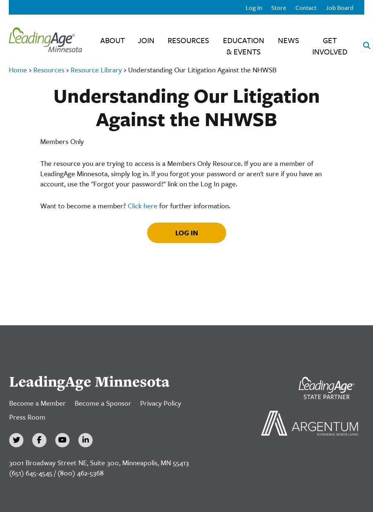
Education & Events (243, 46)
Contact (306, 7)
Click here (142, 206)
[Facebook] (39, 440)
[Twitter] (16, 440)
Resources (188, 40)
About (112, 40)
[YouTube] (62, 440)
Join (146, 40)
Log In (254, 7)
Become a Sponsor (103, 403)
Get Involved (329, 46)
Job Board (339, 7)
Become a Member (37, 403)
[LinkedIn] (85, 440)
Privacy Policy (160, 403)
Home (18, 70)
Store (278, 7)
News (288, 40)
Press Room (27, 417)
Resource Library (96, 70)
